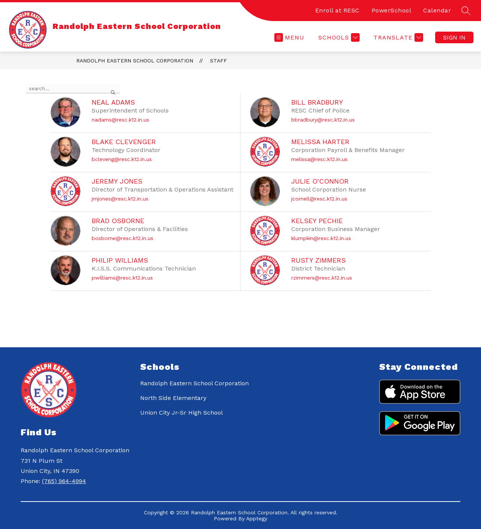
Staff (218, 61)
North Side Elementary (173, 397)
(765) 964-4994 (64, 481)
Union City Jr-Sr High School (181, 412)
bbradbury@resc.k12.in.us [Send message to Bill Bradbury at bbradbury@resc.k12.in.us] (323, 120)
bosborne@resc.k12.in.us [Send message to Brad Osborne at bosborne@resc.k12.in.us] (122, 238)
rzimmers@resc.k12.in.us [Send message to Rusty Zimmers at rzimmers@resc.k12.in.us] (321, 278)
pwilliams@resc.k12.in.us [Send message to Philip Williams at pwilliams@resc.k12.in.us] (122, 278)
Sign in (454, 37)
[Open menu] (289, 37)
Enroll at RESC (337, 10)
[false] (73, 88)
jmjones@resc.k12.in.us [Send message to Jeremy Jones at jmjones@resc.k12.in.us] (120, 199)
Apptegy (256, 518)
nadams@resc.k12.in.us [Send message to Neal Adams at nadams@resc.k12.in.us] (120, 120)
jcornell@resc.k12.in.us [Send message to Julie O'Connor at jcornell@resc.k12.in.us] (319, 199)
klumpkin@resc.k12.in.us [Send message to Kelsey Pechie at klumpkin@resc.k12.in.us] (321, 238)
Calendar (437, 10)
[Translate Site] (397, 37)
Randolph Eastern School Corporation (134, 61)
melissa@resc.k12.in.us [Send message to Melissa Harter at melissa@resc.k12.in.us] (319, 159)
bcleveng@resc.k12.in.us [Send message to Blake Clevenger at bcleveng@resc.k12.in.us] (122, 159)
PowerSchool (391, 10)
